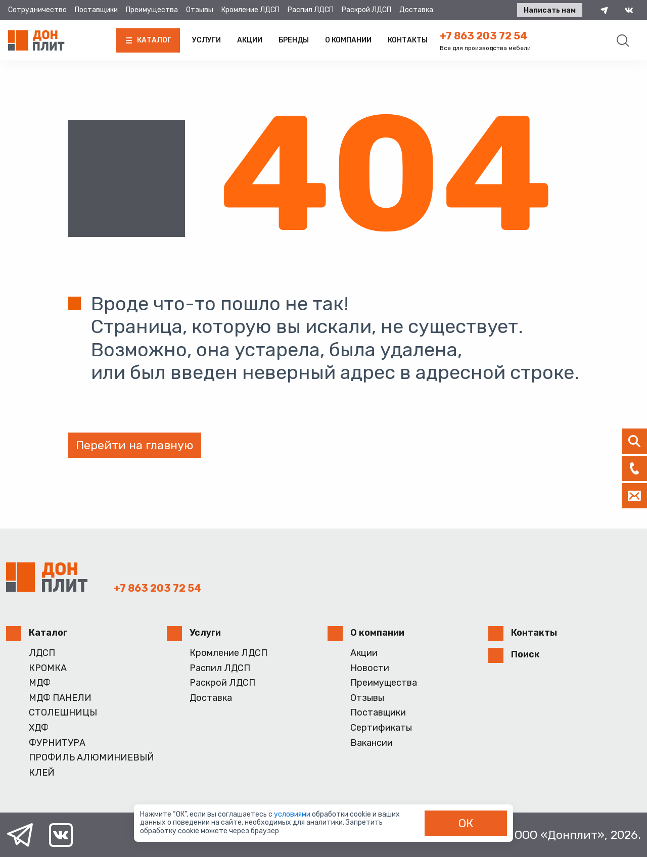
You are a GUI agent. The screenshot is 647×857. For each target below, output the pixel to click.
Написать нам (550, 10)
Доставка (416, 10)
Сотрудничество (37, 10)
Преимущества (152, 10)
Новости (369, 668)
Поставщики (96, 10)
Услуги (206, 40)
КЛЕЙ (42, 773)
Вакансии (371, 743)
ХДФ (39, 728)
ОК (466, 823)
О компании (348, 40)
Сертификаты (381, 728)
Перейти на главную (134, 445)
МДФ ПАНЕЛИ (60, 698)
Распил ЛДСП (311, 10)
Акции (249, 40)
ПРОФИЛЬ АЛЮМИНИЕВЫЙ (91, 757)
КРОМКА (48, 668)
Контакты (408, 40)
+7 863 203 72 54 (483, 36)
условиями (293, 814)
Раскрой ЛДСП (366, 10)
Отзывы (199, 10)
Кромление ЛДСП (250, 10)
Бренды (294, 40)
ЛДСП (42, 653)
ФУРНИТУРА (57, 743)
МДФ (40, 683)
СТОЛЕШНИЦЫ (63, 712)
